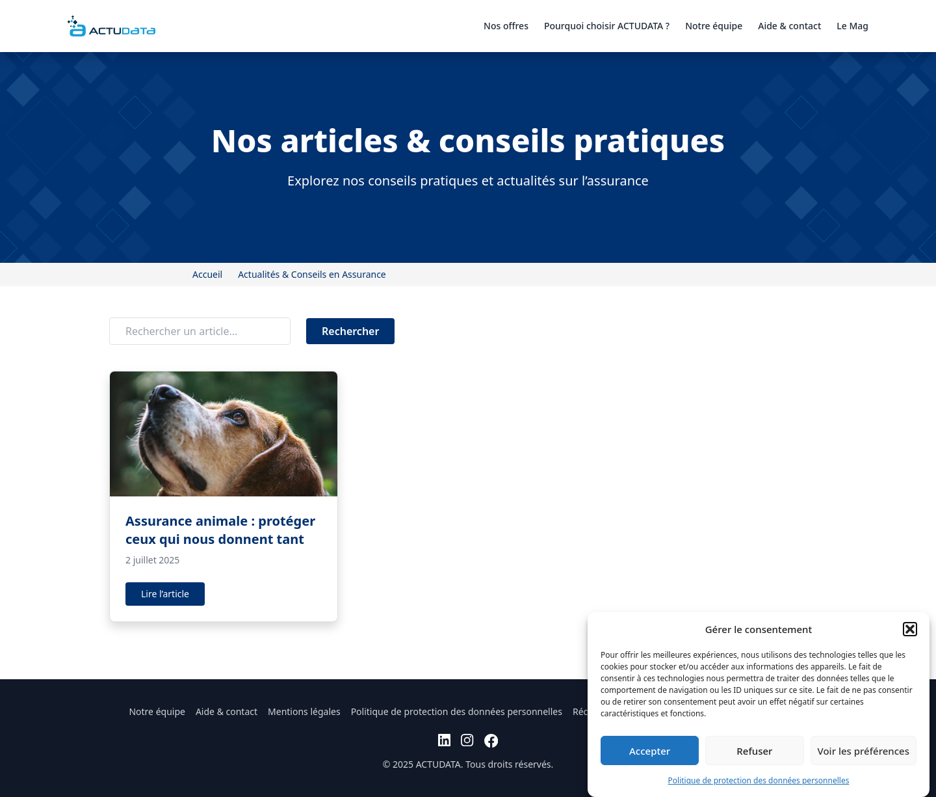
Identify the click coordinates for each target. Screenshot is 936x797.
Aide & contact (789, 26)
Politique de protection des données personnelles (759, 780)
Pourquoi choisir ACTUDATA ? (607, 26)
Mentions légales (304, 711)
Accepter (649, 750)
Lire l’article (165, 594)
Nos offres (506, 26)
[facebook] (491, 741)
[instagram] (467, 741)
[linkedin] (444, 741)
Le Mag (852, 26)
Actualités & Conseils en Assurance (312, 274)
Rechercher (350, 331)
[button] (910, 629)
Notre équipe (713, 26)
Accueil (207, 274)
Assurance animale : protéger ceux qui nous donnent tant (220, 530)
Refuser (754, 750)
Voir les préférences (863, 750)
